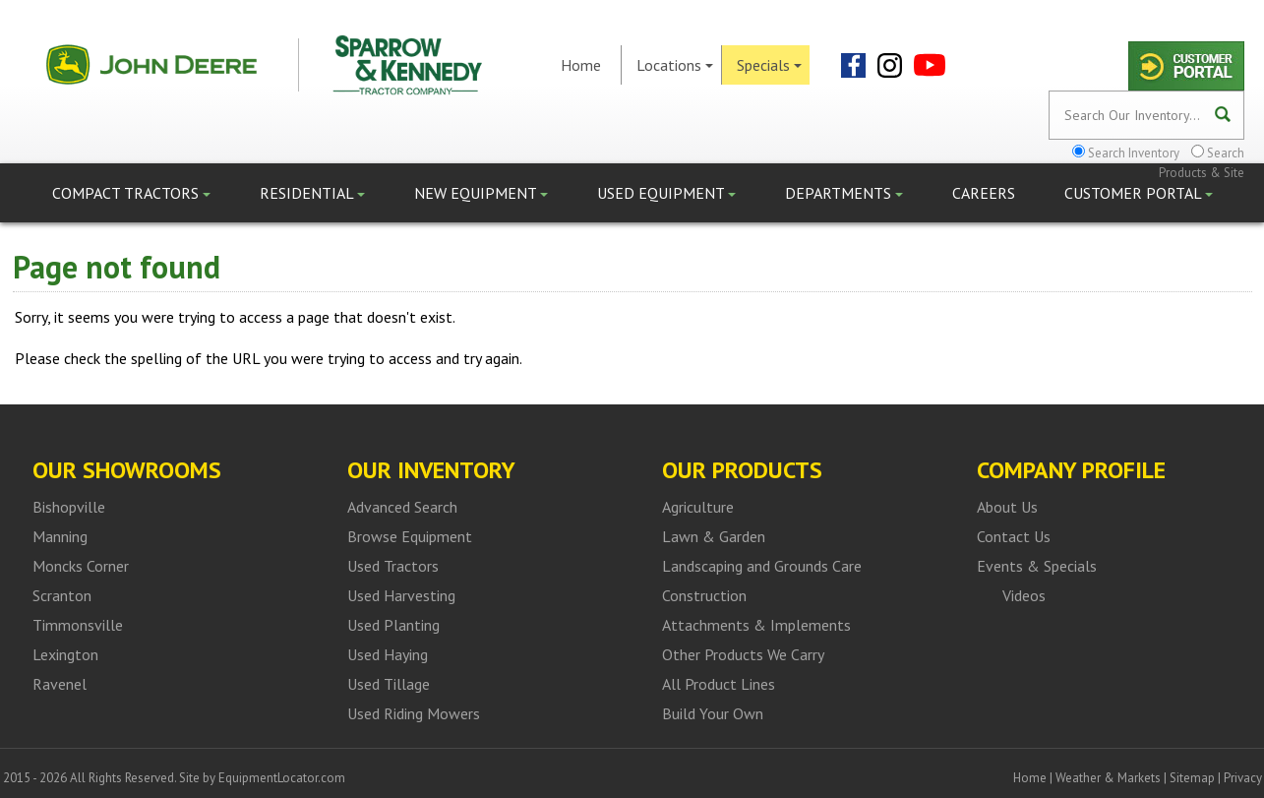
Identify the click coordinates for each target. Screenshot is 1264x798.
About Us (1007, 507)
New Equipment (481, 193)
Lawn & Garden (713, 536)
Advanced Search (402, 507)
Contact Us (1014, 536)
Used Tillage (388, 684)
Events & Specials (1037, 566)
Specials (769, 65)
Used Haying (387, 654)
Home (581, 65)
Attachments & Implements (756, 625)
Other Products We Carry (743, 654)
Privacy (1243, 777)
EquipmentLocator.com (281, 777)
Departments (844, 193)
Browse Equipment (409, 536)
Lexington (65, 654)
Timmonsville (77, 625)
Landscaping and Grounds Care (762, 566)
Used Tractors (393, 566)
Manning (60, 536)
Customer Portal (1138, 193)
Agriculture (698, 507)
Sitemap (1192, 777)
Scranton (61, 595)
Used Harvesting (401, 595)
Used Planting (393, 625)
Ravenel (59, 684)
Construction (704, 595)
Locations (674, 65)
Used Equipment (666, 193)
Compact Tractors (131, 193)
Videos (1024, 595)
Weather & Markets (1108, 777)
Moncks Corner (80, 566)
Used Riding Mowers (413, 713)
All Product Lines (718, 684)
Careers (983, 193)
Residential (312, 193)
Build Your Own (712, 713)
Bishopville (68, 507)
